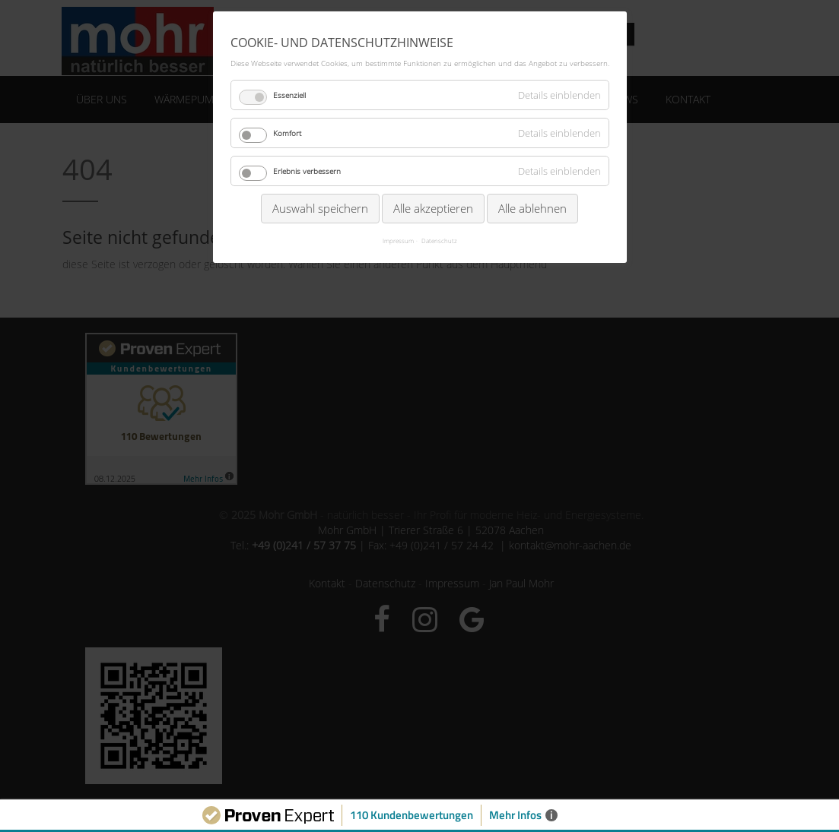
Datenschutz (439, 240)
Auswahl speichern (320, 208)
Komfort (287, 133)
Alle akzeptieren (433, 208)
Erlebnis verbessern (307, 171)
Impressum (398, 240)
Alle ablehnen (532, 208)
